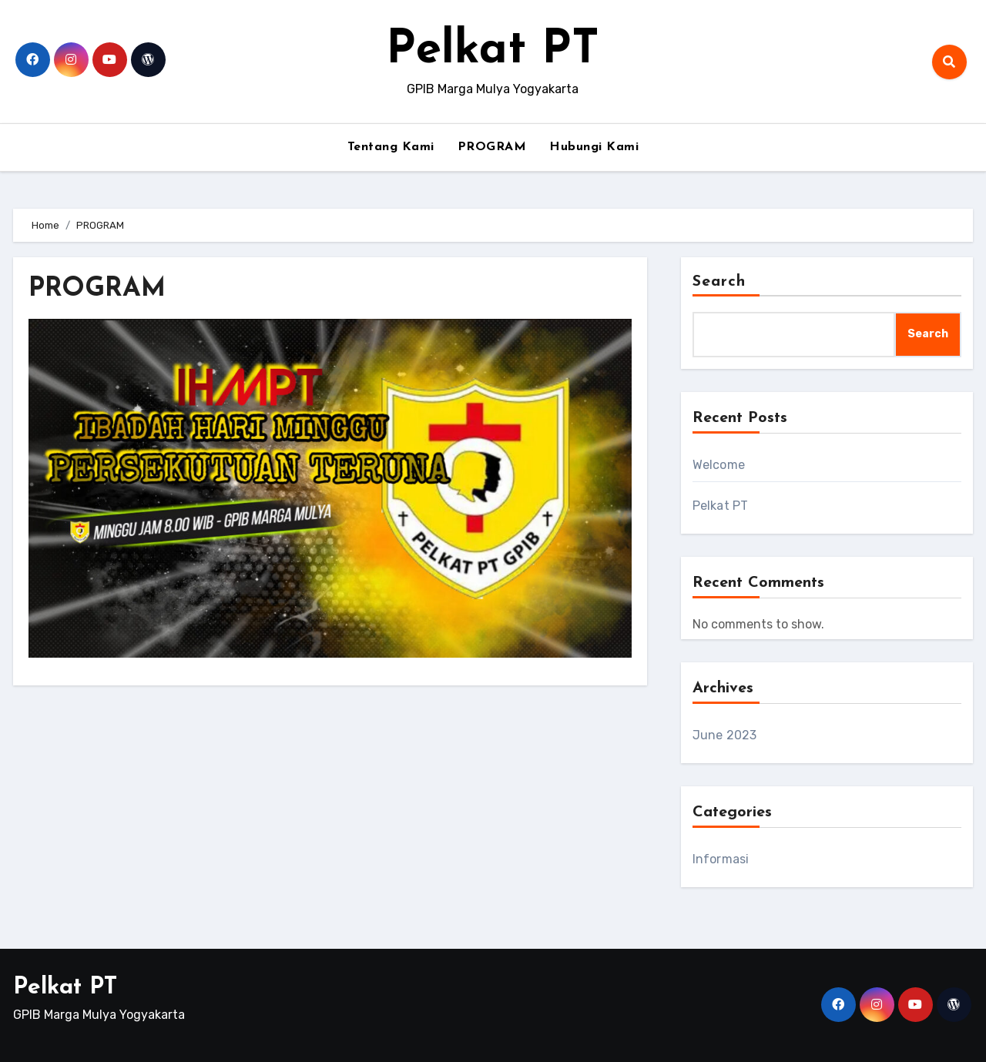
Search (719, 282)
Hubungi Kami (594, 147)
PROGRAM (492, 147)
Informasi (721, 859)
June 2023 (725, 735)
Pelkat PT (492, 51)
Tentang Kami (390, 147)
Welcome (719, 464)
